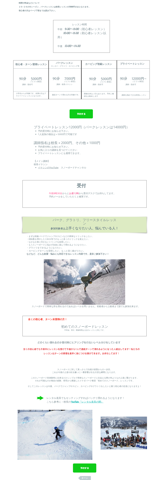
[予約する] (81, 113)
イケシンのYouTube (48, 167)
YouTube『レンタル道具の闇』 (87, 401)
